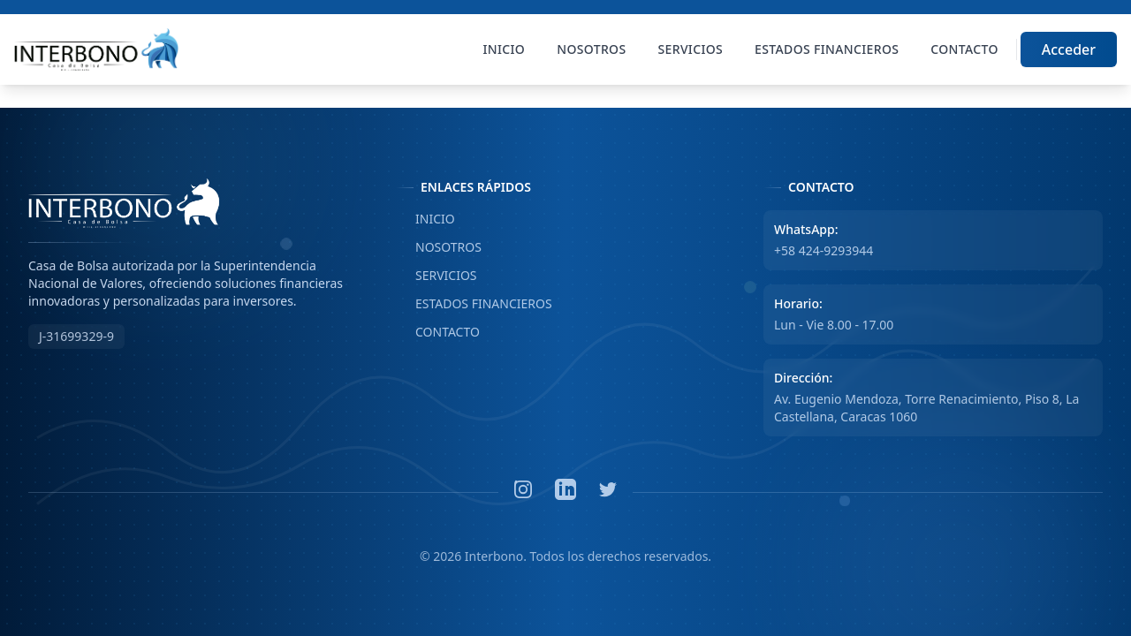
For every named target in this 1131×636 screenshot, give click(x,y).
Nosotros (591, 49)
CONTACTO (438, 332)
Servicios (691, 49)
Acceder (1069, 49)
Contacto (964, 49)
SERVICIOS (436, 275)
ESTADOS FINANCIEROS (474, 304)
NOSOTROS (439, 247)
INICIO (425, 219)
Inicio (504, 49)
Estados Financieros (827, 49)
